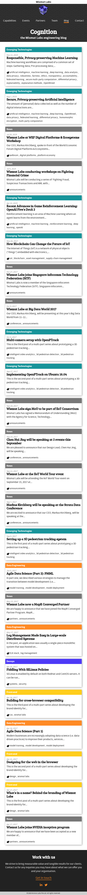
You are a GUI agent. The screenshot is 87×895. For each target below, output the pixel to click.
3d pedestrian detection (47, 354)
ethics (44, 75)
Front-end (12, 692)
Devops (10, 661)
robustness (25, 75)
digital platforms (28, 155)
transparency (55, 75)
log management (29, 653)
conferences (16, 323)
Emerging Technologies (19, 49)
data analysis (71, 72)
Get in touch (44, 878)
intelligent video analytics (22, 354)
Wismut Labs (43, 2)
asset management (35, 258)
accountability (70, 75)
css (11, 714)
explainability (13, 83)
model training (17, 587)
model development (35, 587)
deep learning (56, 72)
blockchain (19, 258)
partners (14, 618)
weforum (14, 155)
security (22, 683)
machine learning (40, 72)
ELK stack (14, 653)
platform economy (46, 155)
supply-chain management (59, 258)
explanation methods (31, 83)
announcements (17, 189)
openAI (19, 227)
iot (11, 258)
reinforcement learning (61, 223)
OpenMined (49, 83)
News (9, 129)
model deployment (55, 587)
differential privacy (67, 79)
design (13, 776)
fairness (36, 75)
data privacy (13, 75)
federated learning (16, 79)
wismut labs (20, 714)
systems (14, 683)
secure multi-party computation (41, 79)
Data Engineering (16, 565)
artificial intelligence (20, 72)
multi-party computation (31, 121)
